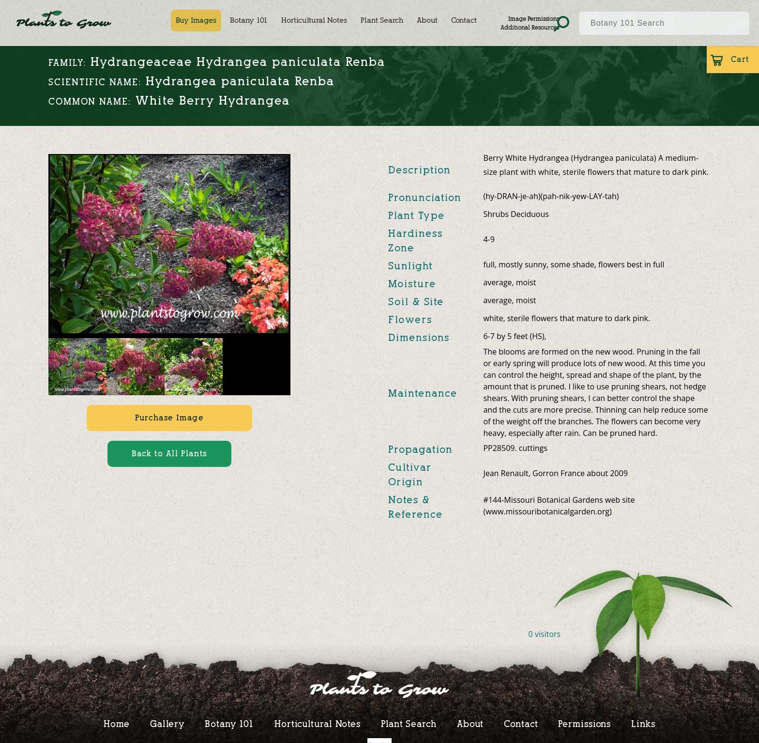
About (427, 20)
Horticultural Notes (314, 20)
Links (643, 723)
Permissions (584, 723)
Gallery (167, 723)
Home (117, 723)
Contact (464, 20)
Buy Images (196, 20)
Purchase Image (169, 418)
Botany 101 (249, 20)
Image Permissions (533, 18)
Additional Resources (530, 27)
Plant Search (382, 20)
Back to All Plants (169, 453)
